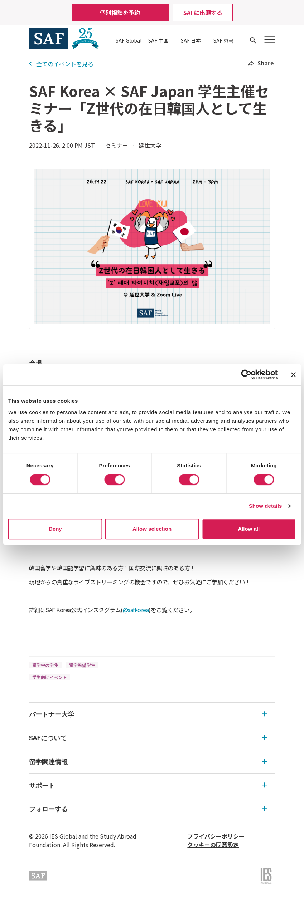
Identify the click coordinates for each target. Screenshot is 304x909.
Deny (55, 529)
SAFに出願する (202, 12)
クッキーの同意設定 (213, 844)
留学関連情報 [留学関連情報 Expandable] (148, 762)
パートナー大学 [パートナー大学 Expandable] (148, 714)
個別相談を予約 (120, 12)
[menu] (152, 762)
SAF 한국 (223, 40)
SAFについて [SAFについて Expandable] (148, 738)
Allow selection (152, 529)
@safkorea (136, 609)
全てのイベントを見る (61, 63)
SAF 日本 (191, 40)
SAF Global (128, 40)
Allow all (249, 529)
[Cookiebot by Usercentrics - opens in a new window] (246, 374)
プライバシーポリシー (216, 836)
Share (261, 63)
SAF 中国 (158, 40)
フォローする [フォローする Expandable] (148, 809)
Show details (265, 506)
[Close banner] (293, 374)
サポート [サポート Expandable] (148, 785)
